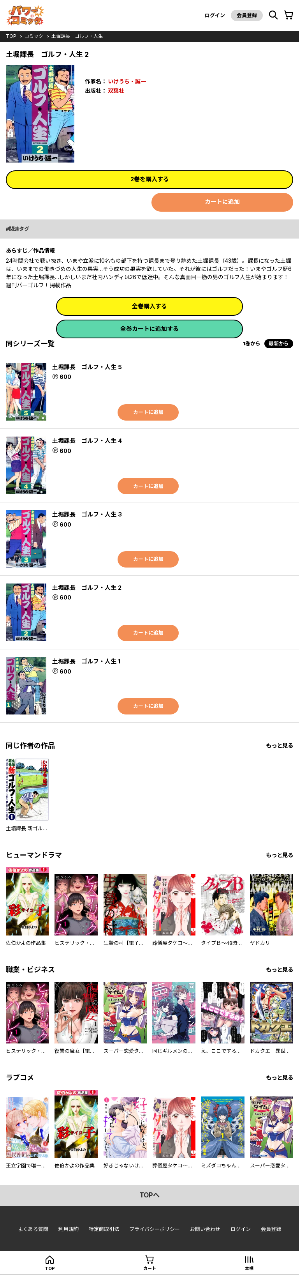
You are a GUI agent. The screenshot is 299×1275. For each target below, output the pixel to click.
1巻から (251, 343)
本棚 (249, 1268)
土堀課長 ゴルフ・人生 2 (86, 587)
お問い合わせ (205, 1229)
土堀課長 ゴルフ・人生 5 (87, 367)
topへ (149, 1195)
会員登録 (247, 15)
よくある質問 (33, 1229)
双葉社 (116, 90)
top (11, 36)
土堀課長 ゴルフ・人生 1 (86, 661)
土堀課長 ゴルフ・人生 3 (87, 514)
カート (149, 1268)
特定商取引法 (104, 1229)
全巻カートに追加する (149, 328)
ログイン (215, 15)
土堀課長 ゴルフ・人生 (77, 36)
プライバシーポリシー (154, 1229)
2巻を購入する (149, 179)
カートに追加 (222, 201)
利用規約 (68, 1229)
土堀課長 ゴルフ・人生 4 (87, 440)
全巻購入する (149, 306)
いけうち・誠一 (127, 81)
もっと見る (279, 745)
